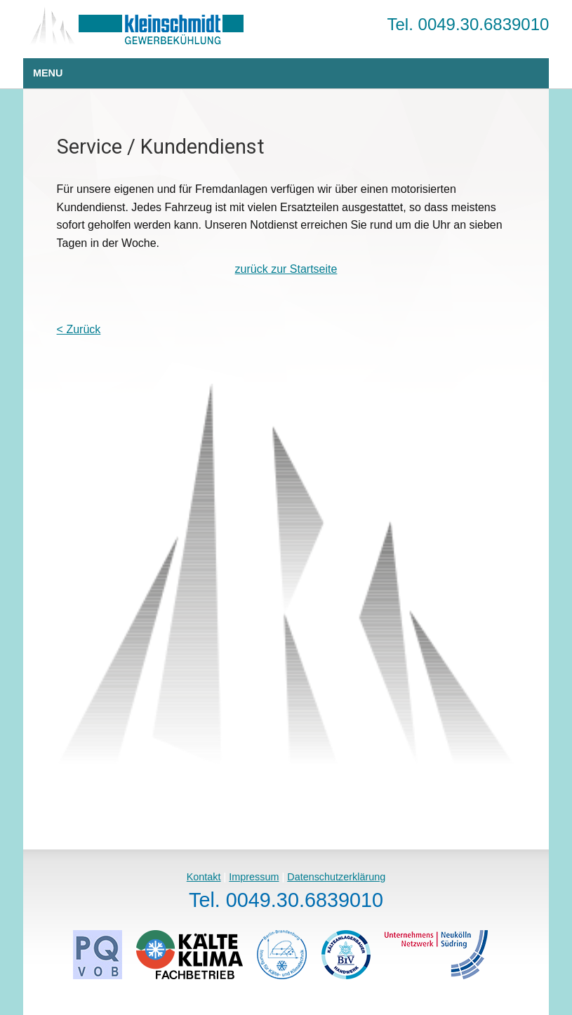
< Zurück (79, 329)
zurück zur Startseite (286, 269)
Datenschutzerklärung (336, 876)
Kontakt (204, 876)
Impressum (254, 876)
